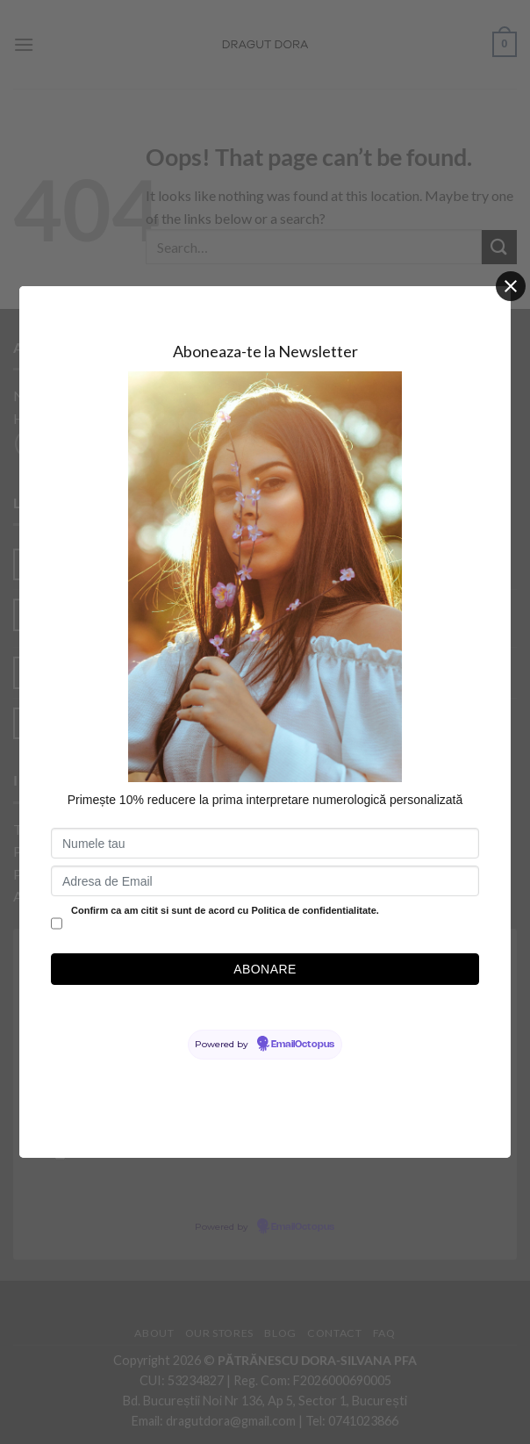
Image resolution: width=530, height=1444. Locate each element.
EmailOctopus (302, 1044)
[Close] (511, 286)
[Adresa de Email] (265, 881)
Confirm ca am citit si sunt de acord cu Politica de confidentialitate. (225, 910)
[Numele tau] (265, 843)
